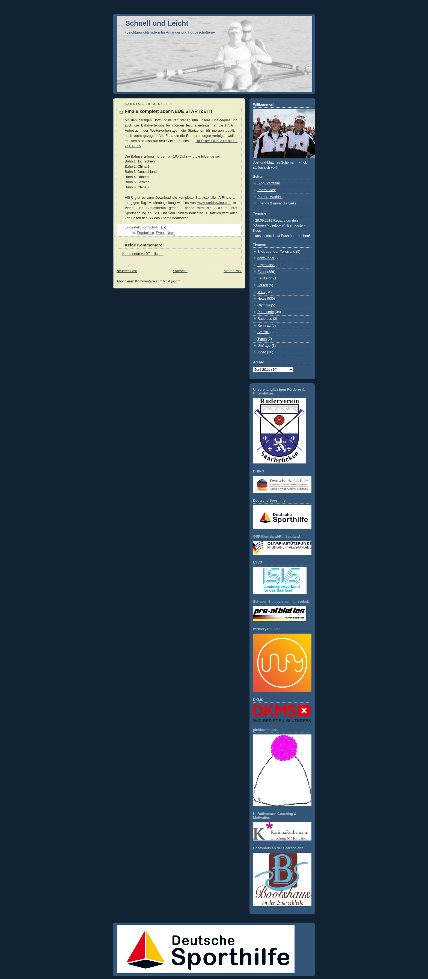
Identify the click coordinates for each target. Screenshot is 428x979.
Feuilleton (264, 278)
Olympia (263, 305)
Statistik (263, 332)
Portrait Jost (266, 190)
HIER (129, 198)
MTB (261, 292)
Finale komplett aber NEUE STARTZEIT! (168, 111)
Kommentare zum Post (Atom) (158, 281)
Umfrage (264, 346)
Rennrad (264, 325)
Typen (262, 339)
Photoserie (265, 312)
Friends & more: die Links (276, 203)
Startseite (180, 271)
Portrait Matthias (270, 197)
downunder (265, 258)
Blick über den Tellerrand (276, 252)
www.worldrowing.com (214, 203)
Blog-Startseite (268, 183)
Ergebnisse (145, 233)
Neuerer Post (127, 271)
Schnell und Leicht (156, 23)
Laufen (262, 285)
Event (160, 233)
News (171, 233)
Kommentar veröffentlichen (142, 254)
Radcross (264, 319)
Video (261, 352)
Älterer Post (233, 271)
